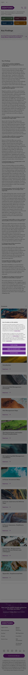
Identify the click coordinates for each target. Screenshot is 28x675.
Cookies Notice (17, 330)
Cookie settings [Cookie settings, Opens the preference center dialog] (14, 345)
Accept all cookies (14, 352)
